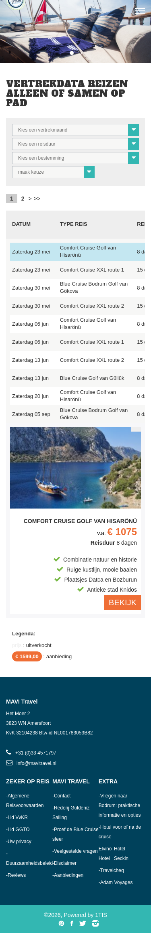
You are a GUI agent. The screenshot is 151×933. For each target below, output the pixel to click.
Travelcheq (112, 870)
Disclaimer (65, 863)
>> (37, 198)
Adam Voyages (116, 882)
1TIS (101, 915)
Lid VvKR (18, 817)
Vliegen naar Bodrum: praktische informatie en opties (120, 805)
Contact (62, 796)
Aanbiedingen (68, 875)
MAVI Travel (71, 781)
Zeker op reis (28, 781)
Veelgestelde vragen (76, 851)
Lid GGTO (18, 829)
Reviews (17, 875)
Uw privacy (19, 841)
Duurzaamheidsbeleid (29, 863)
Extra (108, 781)
